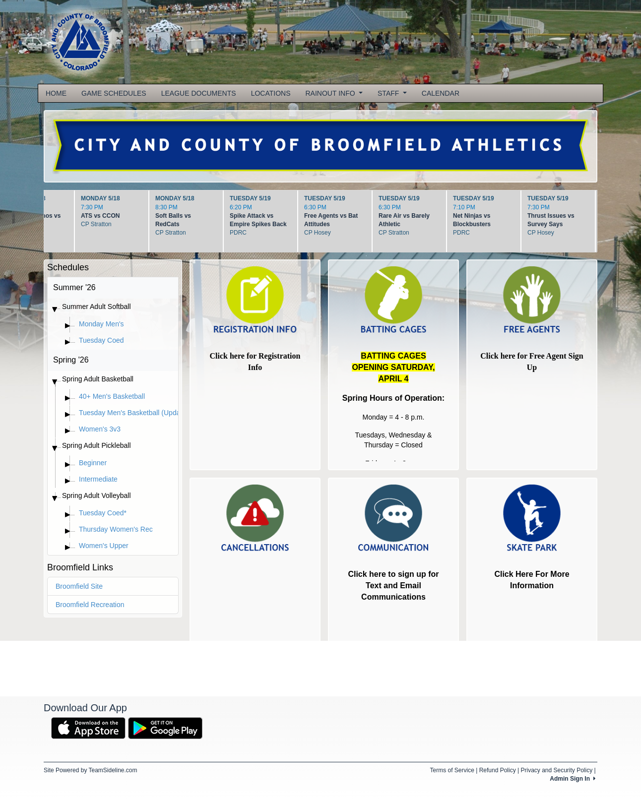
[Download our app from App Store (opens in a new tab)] (88, 728)
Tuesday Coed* (103, 513)
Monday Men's (101, 324)
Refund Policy (497, 770)
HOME (56, 93)
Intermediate (98, 479)
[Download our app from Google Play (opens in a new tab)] (165, 728)
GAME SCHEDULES (113, 93)
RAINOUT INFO (334, 93)
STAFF (392, 93)
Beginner (93, 463)
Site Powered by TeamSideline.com (90, 770)
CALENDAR (440, 93)
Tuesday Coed (101, 340)
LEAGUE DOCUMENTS (198, 93)
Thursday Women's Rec (116, 529)
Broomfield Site (79, 586)
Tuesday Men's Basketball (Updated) (135, 413)
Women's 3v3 (100, 429)
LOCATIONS (271, 93)
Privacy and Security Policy (556, 770)
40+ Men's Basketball (112, 396)
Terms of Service (452, 770)
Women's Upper (103, 546)
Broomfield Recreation (90, 605)
